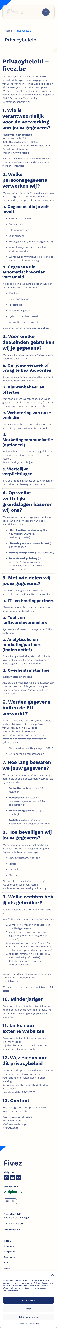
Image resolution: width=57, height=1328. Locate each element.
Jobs (7, 1267)
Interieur (9, 1246)
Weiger (28, 1308)
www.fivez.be (21, 152)
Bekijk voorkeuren (28, 1317)
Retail (7, 1240)
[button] (52, 1274)
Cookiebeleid (21, 1324)
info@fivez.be (20, 149)
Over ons (9, 1257)
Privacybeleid (33, 1324)
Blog (6, 1262)
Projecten (9, 1251)
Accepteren (28, 1300)
